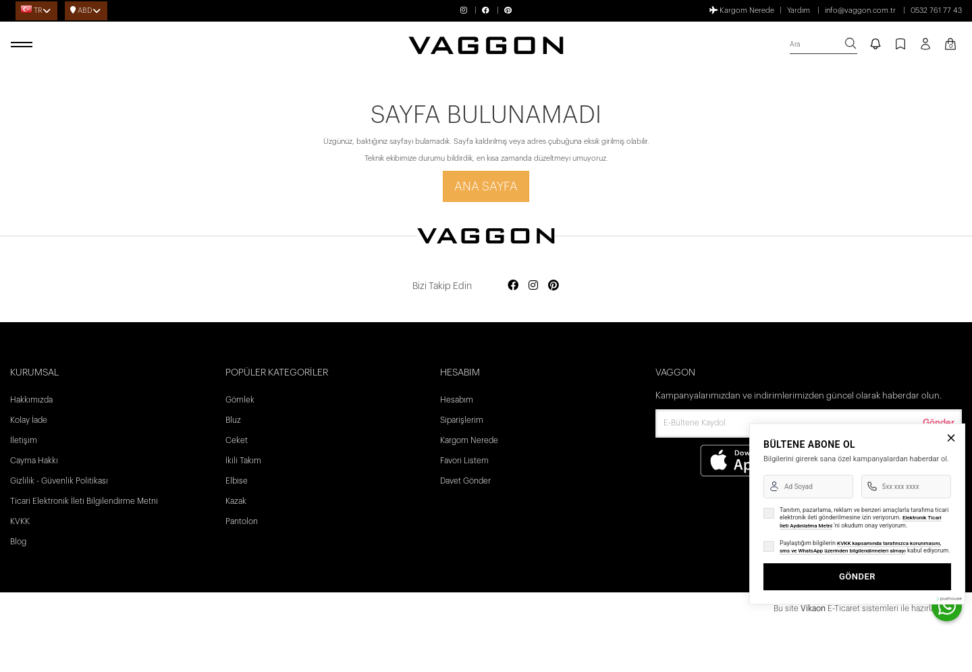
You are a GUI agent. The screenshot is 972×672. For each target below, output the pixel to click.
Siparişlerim (461, 420)
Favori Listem (464, 461)
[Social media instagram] (533, 286)
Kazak (235, 501)
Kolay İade (28, 420)
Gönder (938, 422)
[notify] (875, 45)
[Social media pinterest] (553, 286)
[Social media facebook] (513, 286)
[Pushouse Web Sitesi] (948, 598)
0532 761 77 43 (936, 10)
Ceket (236, 440)
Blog (18, 542)
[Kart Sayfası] (950, 45)
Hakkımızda (31, 400)
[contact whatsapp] (947, 606)
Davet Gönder (465, 481)
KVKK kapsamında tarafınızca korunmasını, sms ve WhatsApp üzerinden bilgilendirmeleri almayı (860, 547)
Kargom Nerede (741, 10)
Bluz (233, 420)
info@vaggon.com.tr (860, 10)
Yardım (798, 10)
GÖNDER (857, 576)
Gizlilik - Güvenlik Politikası (59, 481)
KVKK (20, 521)
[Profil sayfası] (925, 48)
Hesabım (456, 400)
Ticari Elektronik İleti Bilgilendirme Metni (84, 501)
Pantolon (241, 521)
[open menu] (23, 45)
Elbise (236, 481)
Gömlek (239, 400)
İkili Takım (243, 461)
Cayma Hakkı (34, 461)
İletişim (23, 440)
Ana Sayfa (486, 186)
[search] (823, 45)
